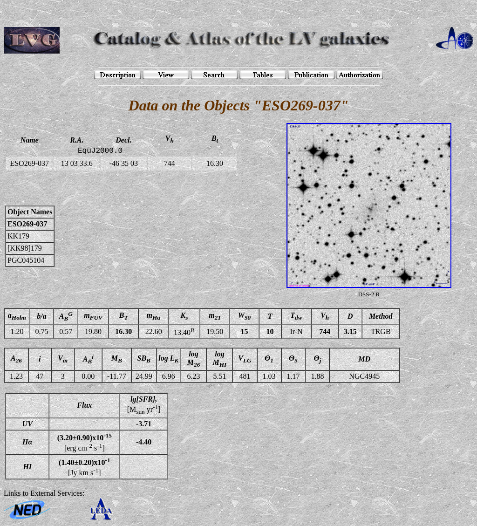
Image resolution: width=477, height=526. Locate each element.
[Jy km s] (84, 466)
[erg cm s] (84, 442)
